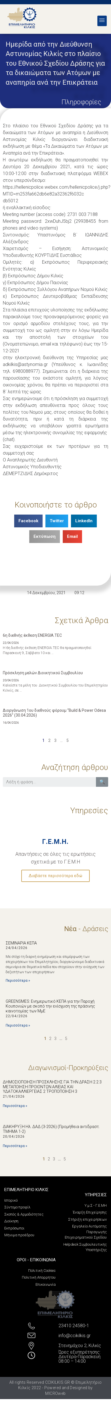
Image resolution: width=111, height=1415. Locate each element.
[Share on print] (44, 536)
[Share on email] (72, 536)
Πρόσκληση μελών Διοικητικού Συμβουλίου (43, 673)
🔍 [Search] (102, 782)
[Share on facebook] (28, 521)
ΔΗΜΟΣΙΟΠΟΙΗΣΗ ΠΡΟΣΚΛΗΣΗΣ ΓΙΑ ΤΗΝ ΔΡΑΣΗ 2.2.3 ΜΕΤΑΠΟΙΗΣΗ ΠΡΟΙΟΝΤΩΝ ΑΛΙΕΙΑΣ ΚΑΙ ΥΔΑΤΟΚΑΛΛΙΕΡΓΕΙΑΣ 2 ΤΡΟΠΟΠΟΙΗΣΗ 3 (52, 1087)
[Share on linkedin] (84, 521)
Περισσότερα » (18, 981)
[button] (102, 21)
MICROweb (55, 1393)
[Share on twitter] (56, 521)
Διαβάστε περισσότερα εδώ (55, 875)
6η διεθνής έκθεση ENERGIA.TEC (32, 635)
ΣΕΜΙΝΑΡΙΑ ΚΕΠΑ (21, 943)
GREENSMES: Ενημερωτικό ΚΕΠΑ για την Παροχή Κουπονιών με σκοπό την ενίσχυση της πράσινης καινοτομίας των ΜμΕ (50, 1006)
